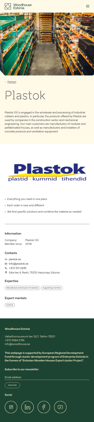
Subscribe (12, 385)
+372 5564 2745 (14, 340)
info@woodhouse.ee (17, 344)
